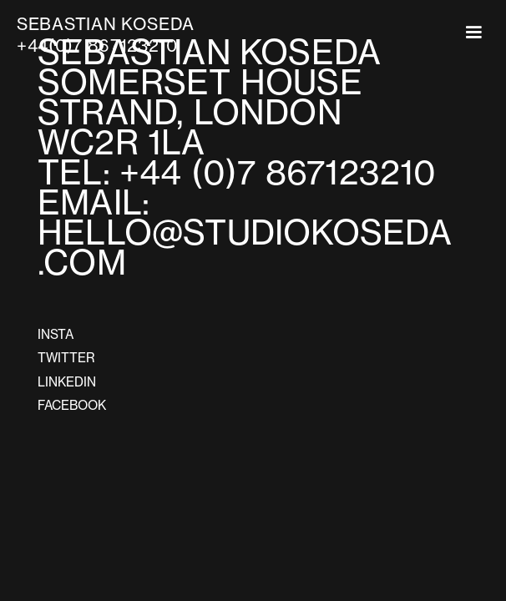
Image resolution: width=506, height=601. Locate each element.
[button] (473, 32)
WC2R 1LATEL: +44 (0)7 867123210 (245, 158)
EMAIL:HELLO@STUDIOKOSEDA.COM (245, 232)
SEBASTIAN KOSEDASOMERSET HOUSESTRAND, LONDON (209, 82)
